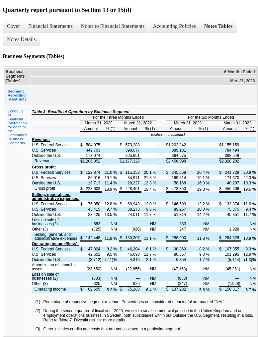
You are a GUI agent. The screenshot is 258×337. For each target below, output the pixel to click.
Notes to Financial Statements (113, 26)
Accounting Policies (174, 26)
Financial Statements (50, 26)
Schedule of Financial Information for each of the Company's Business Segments (17, 127)
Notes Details (21, 39)
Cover (13, 26)
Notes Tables (218, 26)
